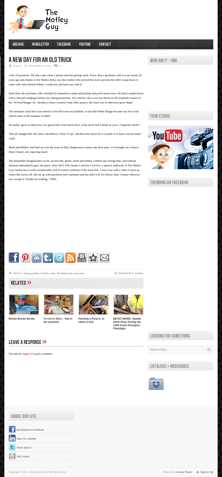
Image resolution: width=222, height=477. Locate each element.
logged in (27, 353)
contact (105, 44)
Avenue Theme (184, 472)
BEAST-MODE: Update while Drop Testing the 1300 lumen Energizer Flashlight (127, 323)
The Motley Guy (64, 273)
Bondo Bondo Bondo (22, 318)
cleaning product (31, 273)
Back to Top (207, 472)
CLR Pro (44, 273)
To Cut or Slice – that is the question (58, 320)
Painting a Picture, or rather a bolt (91, 320)
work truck (79, 273)
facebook (64, 44)
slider (53, 273)
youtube (85, 44)
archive (18, 44)
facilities (139, 273)
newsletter (40, 44)
